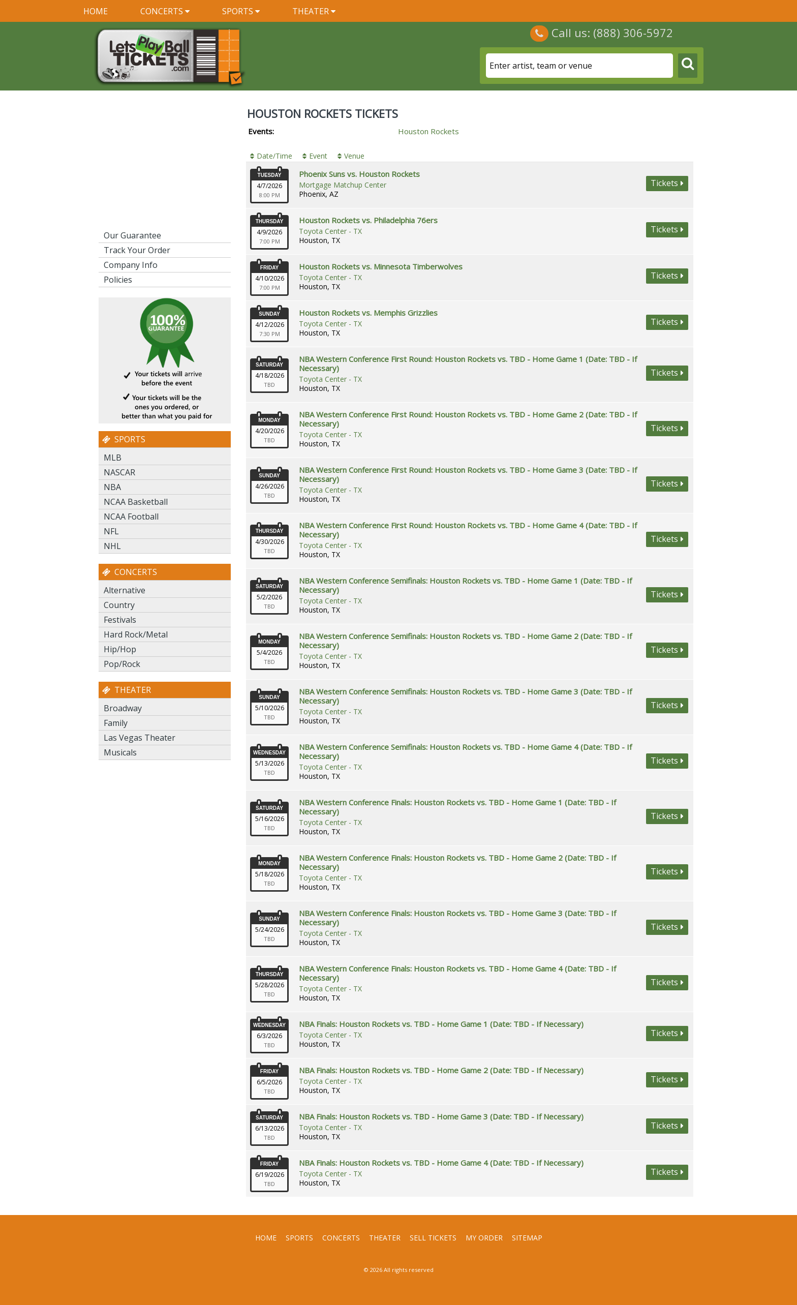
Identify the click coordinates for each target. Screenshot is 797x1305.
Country (119, 605)
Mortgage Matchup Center (342, 185)
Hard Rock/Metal (136, 634)
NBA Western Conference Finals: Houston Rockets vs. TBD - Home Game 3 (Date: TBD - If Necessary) (457, 917)
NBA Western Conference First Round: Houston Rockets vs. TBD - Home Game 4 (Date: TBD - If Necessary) (468, 529)
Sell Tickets (433, 1237)
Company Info (131, 264)
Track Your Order (137, 250)
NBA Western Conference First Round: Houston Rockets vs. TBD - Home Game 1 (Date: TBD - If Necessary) (468, 363)
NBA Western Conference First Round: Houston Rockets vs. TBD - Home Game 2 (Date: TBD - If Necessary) (468, 419)
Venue (354, 156)
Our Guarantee (132, 235)
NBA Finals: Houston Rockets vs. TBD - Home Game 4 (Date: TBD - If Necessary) (441, 1163)
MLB (112, 457)
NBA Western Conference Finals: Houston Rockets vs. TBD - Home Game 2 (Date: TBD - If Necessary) (457, 862)
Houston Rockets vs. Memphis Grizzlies (368, 313)
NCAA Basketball (136, 501)
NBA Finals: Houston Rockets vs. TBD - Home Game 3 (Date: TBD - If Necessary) (441, 1116)
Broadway (123, 708)
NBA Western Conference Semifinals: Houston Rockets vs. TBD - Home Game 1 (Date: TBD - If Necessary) (465, 585)
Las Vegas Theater (139, 737)
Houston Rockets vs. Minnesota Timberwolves (381, 266)
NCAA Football (131, 516)
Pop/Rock (122, 664)
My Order (484, 1237)
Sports (241, 11)
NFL (111, 531)
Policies (118, 279)
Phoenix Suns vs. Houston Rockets (359, 174)
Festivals (120, 619)
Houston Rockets (428, 131)
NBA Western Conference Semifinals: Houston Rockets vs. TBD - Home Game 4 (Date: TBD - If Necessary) (465, 751)
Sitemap (527, 1237)
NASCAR (119, 472)
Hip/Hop (120, 649)
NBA (112, 487)
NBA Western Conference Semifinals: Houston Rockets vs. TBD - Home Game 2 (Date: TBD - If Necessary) (465, 640)
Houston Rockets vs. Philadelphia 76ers (368, 220)
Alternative (124, 590)
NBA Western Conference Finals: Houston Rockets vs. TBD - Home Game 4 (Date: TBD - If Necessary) (457, 973)
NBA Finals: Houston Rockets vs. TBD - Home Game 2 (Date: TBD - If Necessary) (441, 1070)
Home (95, 11)
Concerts (165, 11)
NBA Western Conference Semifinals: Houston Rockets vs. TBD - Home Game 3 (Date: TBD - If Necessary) (465, 696)
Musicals (120, 752)
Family (116, 723)
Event (318, 156)
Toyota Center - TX (330, 231)
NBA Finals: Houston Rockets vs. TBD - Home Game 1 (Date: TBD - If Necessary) (441, 1024)
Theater (313, 11)
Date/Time (274, 156)
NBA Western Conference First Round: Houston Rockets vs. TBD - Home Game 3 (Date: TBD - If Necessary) (468, 474)
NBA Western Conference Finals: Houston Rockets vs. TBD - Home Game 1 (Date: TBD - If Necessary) (457, 806)
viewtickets (667, 183)
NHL (112, 546)
